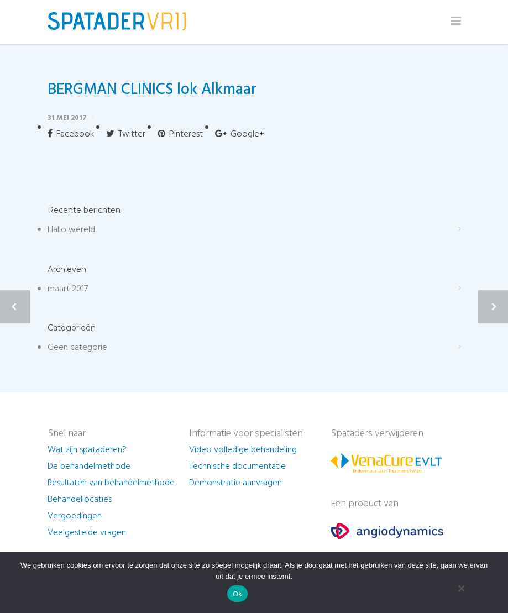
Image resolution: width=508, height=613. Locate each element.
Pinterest (180, 134)
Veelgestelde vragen (87, 533)
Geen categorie (77, 348)
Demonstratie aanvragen (235, 483)
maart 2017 (68, 289)
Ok (237, 594)
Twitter (125, 134)
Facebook (71, 134)
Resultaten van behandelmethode (111, 483)
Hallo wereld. (72, 230)
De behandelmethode (89, 466)
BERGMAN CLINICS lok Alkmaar (152, 89)
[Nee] (461, 588)
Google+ (239, 134)
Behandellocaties (80, 500)
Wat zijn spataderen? (87, 450)
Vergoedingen (75, 516)
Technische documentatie (237, 466)
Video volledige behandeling (243, 450)
